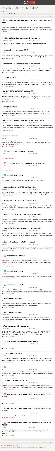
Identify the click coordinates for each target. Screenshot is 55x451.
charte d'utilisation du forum (9, 445)
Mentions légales (20, 447)
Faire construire (10, 33)
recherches (37, 447)
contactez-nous (42, 447)
